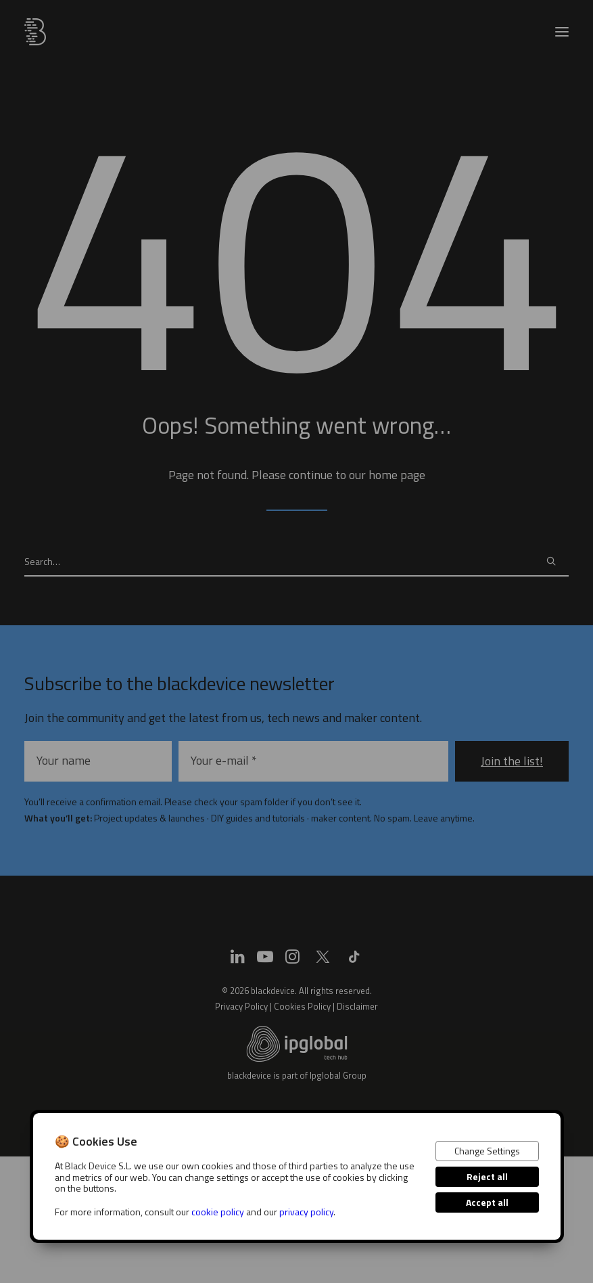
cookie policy (217, 1212)
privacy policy (306, 1212)
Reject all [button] (487, 1176)
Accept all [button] (487, 1202)
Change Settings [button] (487, 1151)
